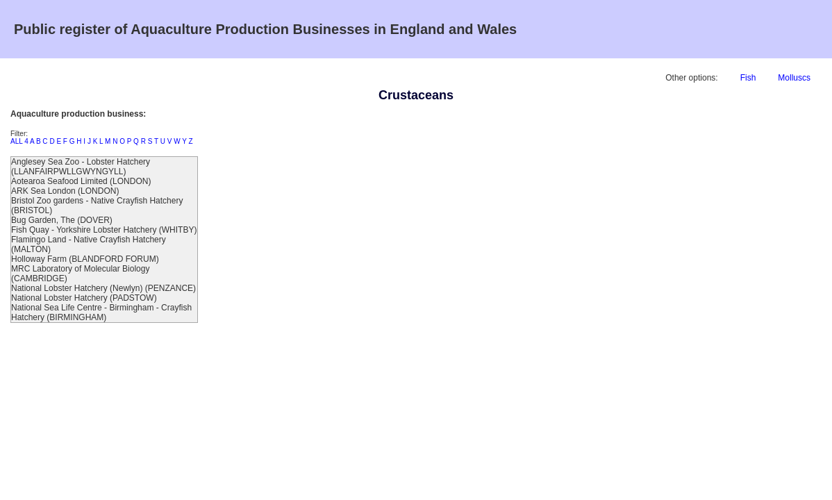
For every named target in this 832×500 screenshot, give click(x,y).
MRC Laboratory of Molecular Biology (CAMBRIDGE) (80, 273)
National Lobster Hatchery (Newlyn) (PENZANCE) (103, 288)
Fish (748, 78)
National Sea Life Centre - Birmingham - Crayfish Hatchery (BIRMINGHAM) (101, 312)
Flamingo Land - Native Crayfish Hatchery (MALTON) (88, 244)
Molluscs (794, 78)
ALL (16, 141)
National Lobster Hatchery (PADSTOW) (84, 298)
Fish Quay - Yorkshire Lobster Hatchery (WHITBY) (104, 230)
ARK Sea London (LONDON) (65, 191)
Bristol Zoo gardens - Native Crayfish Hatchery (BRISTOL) (97, 205)
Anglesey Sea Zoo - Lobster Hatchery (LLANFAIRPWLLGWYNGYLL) (80, 166)
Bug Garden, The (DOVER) (62, 220)
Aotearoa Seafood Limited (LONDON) (81, 181)
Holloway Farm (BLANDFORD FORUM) (85, 259)
